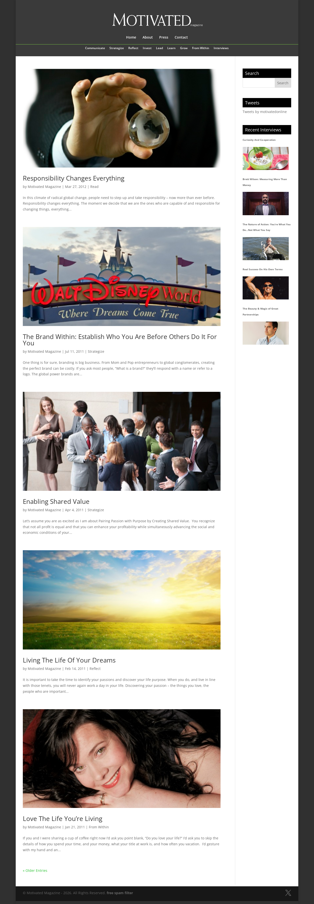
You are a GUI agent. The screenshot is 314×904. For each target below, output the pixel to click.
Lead (159, 48)
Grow (184, 48)
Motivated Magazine (44, 186)
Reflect (133, 48)
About (148, 38)
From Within (200, 48)
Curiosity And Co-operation (259, 139)
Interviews (221, 48)
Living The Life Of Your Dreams (69, 660)
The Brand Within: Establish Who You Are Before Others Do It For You (120, 339)
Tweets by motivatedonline (265, 111)
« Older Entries (35, 870)
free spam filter (120, 892)
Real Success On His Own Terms (263, 269)
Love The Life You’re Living (62, 818)
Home (131, 38)
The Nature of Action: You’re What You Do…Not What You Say (267, 227)
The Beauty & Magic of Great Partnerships (260, 311)
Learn (171, 48)
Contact (181, 38)
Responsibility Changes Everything (73, 178)
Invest (147, 48)
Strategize (116, 48)
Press (163, 38)
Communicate (95, 48)
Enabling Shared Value (56, 501)
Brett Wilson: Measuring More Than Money (265, 182)
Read (94, 186)
